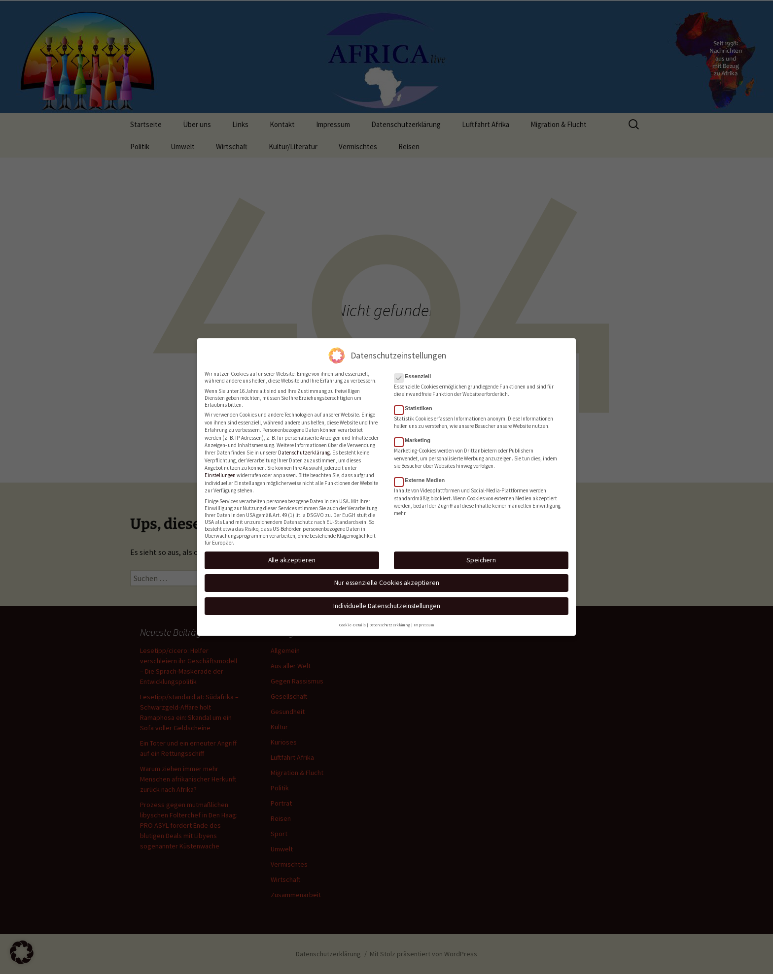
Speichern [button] (481, 558)
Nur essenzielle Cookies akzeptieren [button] (386, 581)
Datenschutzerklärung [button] (389, 622)
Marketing (415, 439)
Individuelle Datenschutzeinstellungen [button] (386, 603)
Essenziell (415, 374)
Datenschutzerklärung (304, 451)
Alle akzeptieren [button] (292, 558)
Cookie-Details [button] (352, 622)
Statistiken (416, 407)
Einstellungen (220, 473)
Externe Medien (422, 479)
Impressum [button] (424, 622)
